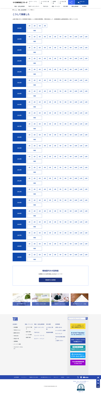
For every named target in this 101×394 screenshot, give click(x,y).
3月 (40, 26)
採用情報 (57, 324)
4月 (45, 26)
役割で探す (28, 337)
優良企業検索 (75, 6)
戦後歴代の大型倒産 (50, 280)
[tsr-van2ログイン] (77, 326)
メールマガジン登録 (60, 330)
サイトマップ (58, 333)
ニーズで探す (29, 334)
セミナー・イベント (39, 338)
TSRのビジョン (17, 330)
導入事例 (65, 6)
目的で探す (28, 331)
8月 (65, 36)
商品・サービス (56, 6)
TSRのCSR (16, 335)
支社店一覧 (16, 338)
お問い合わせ (58, 327)
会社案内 (84, 6)
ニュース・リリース (39, 335)
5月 (50, 36)
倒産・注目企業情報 (19, 6)
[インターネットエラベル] (77, 355)
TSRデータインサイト (33, 6)
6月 (55, 36)
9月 (71, 36)
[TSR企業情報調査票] (77, 362)
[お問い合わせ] (81, 2)
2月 (34, 26)
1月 (29, 26)
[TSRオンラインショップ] (77, 348)
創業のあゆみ (17, 333)
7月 (60, 36)
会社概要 (16, 327)
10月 (76, 36)
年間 (34, 30)
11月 (81, 36)
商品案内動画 (49, 332)
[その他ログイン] (77, 340)
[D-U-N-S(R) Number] (77, 333)
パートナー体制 (17, 344)
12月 (86, 36)
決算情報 (16, 341)
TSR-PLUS (45, 6)
